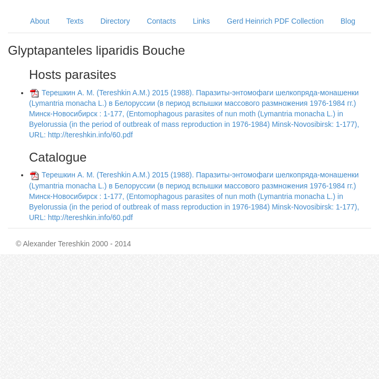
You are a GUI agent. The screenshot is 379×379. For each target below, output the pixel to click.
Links (201, 21)
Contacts (161, 21)
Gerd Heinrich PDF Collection (275, 21)
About (40, 21)
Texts (75, 21)
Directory (115, 21)
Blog (348, 21)
